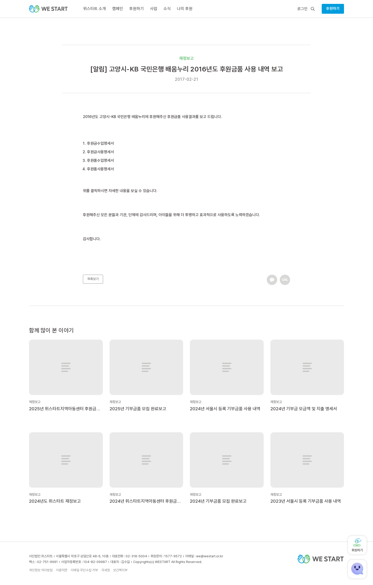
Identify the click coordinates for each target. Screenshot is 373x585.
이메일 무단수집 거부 (84, 570)
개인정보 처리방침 (41, 570)
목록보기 (93, 279)
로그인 (302, 9)
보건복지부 (120, 570)
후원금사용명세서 (100, 152)
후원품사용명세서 (100, 169)
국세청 (105, 570)
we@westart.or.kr (209, 556)
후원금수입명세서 (100, 143)
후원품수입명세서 (100, 160)
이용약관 (61, 570)
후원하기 (333, 8)
